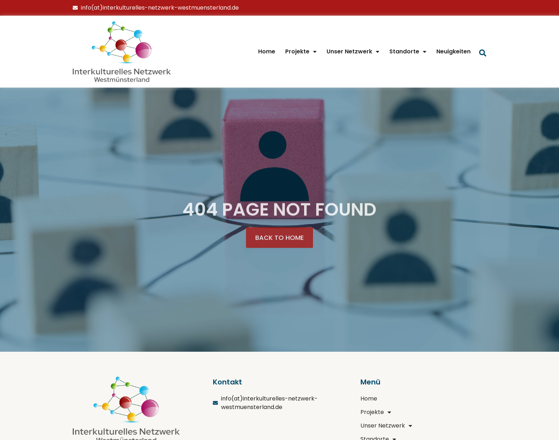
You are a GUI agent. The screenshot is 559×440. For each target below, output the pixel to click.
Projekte (301, 51)
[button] (279, 246)
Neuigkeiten (453, 51)
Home (266, 51)
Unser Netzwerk (353, 51)
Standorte (407, 51)
